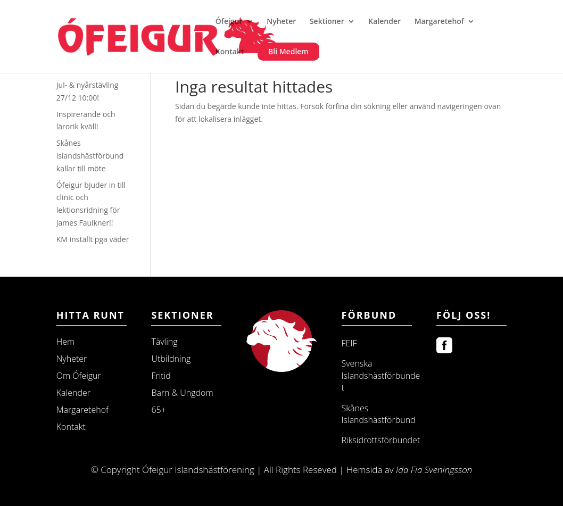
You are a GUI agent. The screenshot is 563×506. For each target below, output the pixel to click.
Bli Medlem (288, 51)
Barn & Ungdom (182, 393)
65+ (158, 410)
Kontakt (230, 52)
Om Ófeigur (78, 375)
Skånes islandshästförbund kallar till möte (90, 155)
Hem (65, 341)
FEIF (349, 343)
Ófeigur (229, 22)
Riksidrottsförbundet (381, 440)
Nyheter (281, 22)
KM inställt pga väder (92, 239)
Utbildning (171, 358)
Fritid (160, 375)
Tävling (164, 341)
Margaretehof (439, 22)
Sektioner (327, 22)
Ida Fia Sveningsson (434, 469)
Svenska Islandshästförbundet (381, 375)
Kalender (384, 22)
